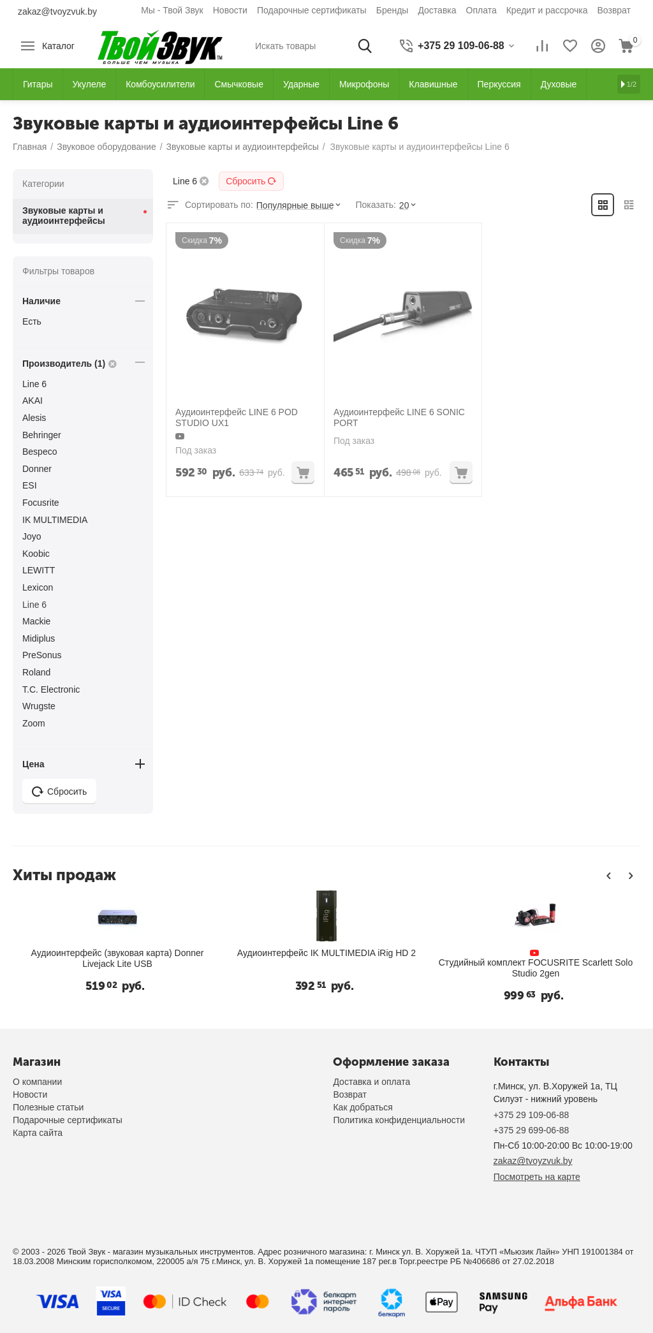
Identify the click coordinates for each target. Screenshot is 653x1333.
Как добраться (362, 1107)
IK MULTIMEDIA (54, 520)
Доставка (437, 10)
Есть (31, 321)
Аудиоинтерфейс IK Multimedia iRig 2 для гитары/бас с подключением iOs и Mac (345, 958)
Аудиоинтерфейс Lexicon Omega (554, 962)
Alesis (34, 418)
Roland (36, 672)
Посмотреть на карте (537, 1177)
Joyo (31, 536)
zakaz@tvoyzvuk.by (57, 11)
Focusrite (40, 502)
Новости (230, 10)
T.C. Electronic (51, 689)
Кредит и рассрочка (547, 10)
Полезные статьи (48, 1107)
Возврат (614, 10)
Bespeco (39, 451)
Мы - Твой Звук (172, 10)
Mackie (36, 621)
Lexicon (37, 587)
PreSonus (41, 655)
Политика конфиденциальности (399, 1120)
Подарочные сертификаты (312, 10)
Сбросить (251, 181)
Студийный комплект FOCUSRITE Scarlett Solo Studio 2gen (137, 967)
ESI (29, 485)
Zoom (33, 723)
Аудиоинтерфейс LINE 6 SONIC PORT (399, 417)
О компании (37, 1082)
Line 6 (34, 384)
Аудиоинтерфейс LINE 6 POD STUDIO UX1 (236, 417)
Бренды (392, 10)
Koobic (36, 554)
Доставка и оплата (371, 1082)
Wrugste (38, 706)
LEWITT (38, 570)
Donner (37, 469)
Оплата (481, 10)
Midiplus (38, 638)
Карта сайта (37, 1133)
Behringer (41, 435)
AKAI (32, 400)
